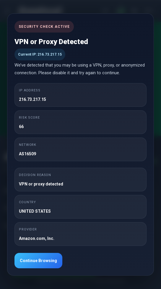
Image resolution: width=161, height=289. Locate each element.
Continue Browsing (38, 260)
